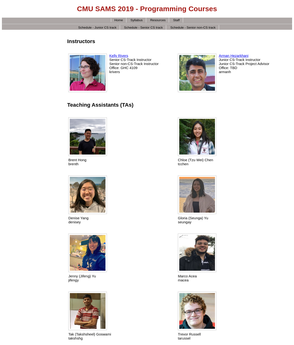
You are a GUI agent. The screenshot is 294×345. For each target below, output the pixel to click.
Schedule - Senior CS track (143, 27)
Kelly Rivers (118, 56)
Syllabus (136, 20)
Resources (158, 20)
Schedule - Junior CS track (97, 27)
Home (118, 20)
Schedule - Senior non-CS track (193, 27)
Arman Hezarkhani (233, 56)
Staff (176, 20)
